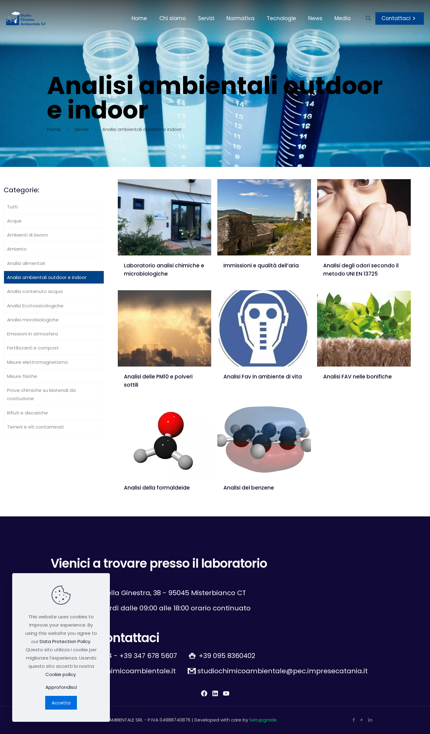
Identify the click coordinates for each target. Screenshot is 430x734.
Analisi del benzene (248, 487)
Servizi (81, 129)
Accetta (61, 703)
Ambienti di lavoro (27, 235)
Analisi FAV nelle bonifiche (357, 376)
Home (54, 129)
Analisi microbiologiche (33, 319)
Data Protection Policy (65, 641)
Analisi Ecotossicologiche (35, 305)
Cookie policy (60, 674)
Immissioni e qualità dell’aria (261, 265)
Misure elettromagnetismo (37, 362)
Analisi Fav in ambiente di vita (262, 376)
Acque (14, 221)
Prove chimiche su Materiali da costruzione (41, 394)
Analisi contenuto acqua (35, 291)
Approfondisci (61, 687)
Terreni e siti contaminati (35, 427)
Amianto (17, 249)
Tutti (12, 207)
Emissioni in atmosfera (32, 334)
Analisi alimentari (26, 263)
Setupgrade (263, 720)
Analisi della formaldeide (157, 487)
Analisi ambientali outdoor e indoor (46, 277)
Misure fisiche (22, 376)
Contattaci (399, 18)
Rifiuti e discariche (27, 413)
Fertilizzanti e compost (33, 348)
